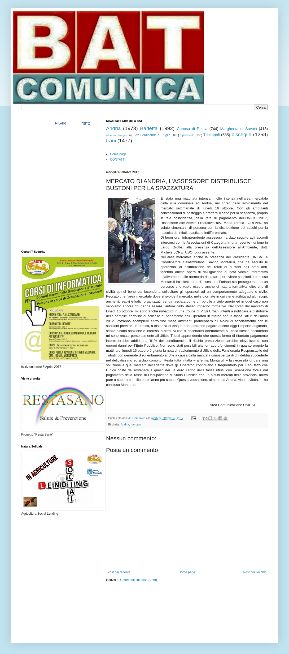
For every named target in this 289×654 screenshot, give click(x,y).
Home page (118, 154)
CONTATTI (117, 159)
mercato (136, 424)
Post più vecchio (254, 572)
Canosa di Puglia (192, 129)
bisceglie (241, 134)
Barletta (148, 128)
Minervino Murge (115, 135)
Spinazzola (187, 135)
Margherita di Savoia (238, 129)
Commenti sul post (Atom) (138, 580)
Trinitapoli (211, 135)
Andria (113, 128)
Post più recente (118, 572)
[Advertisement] (168, 598)
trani (111, 140)
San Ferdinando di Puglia (151, 135)
